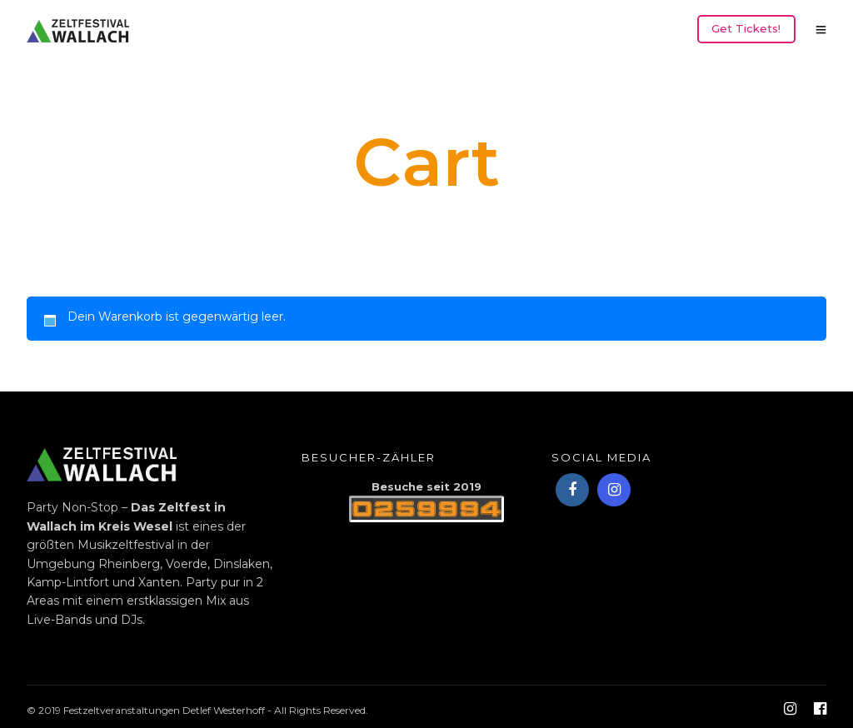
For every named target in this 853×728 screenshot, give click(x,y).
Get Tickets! (746, 28)
